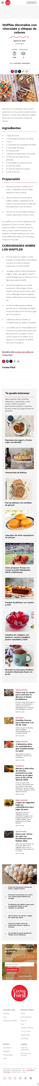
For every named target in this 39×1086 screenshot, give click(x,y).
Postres (17, 63)
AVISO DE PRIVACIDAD (25, 976)
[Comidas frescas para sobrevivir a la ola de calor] (9, 720)
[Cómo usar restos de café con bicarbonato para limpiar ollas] (9, 834)
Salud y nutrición (22, 690)
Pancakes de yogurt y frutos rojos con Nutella (18, 441)
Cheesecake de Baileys (16, 472)
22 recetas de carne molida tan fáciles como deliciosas (20, 934)
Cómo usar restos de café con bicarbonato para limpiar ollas (24, 837)
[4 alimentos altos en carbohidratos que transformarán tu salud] (9, 744)
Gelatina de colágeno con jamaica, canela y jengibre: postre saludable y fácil (17, 637)
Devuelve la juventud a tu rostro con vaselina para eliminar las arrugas (20, 896)
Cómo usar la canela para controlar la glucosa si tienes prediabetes (25, 695)
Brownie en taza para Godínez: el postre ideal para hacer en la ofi (19, 672)
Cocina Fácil (19, 43)
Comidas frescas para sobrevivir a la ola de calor (25, 722)
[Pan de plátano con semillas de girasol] (19, 489)
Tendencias (20, 766)
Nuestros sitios (27, 1010)
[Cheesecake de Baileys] (19, 458)
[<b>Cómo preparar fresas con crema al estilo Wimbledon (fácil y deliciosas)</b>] (19, 553)
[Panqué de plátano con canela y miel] (19, 588)
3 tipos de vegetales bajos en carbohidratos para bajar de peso (25, 805)
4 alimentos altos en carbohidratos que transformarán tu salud (24, 747)
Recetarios (20, 718)
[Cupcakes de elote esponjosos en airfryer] (19, 521)
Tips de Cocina (21, 831)
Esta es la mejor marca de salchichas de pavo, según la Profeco (19, 925)
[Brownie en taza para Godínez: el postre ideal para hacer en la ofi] (19, 655)
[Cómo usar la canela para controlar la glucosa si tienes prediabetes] (9, 692)
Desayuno (26, 63)
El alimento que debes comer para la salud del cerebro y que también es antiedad (21, 906)
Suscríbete (31, 2)
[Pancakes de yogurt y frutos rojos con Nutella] (19, 426)
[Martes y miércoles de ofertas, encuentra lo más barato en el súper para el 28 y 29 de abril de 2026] (9, 768)
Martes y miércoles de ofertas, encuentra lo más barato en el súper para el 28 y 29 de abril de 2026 (25, 774)
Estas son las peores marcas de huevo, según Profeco (20, 888)
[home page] (7, 2)
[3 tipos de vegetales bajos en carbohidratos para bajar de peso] (9, 802)
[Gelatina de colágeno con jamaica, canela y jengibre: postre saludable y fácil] (19, 621)
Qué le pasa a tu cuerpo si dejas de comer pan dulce (20, 916)
